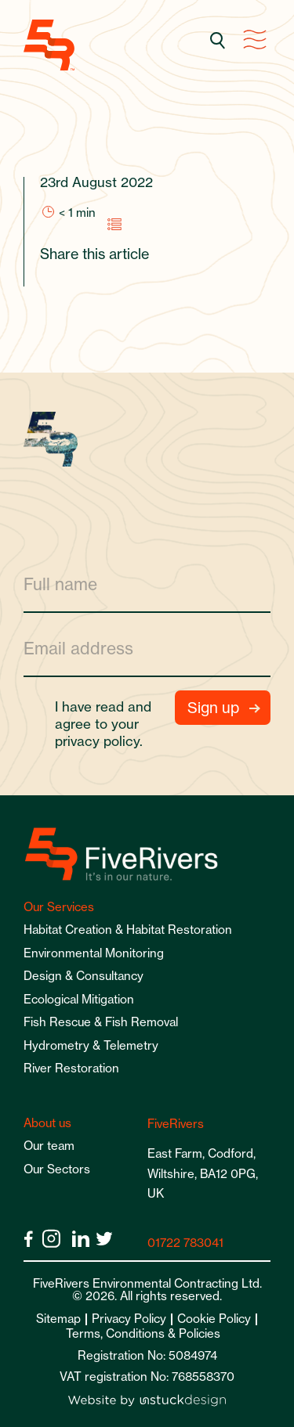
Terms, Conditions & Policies (143, 1333)
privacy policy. (99, 741)
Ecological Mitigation (79, 999)
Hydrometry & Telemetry (91, 1045)
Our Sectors (57, 1169)
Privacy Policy (129, 1318)
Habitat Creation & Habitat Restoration (128, 929)
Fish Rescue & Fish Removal (101, 1021)
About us (47, 1122)
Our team (49, 1145)
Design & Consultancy (83, 975)
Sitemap (58, 1318)
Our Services (59, 906)
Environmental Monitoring (94, 953)
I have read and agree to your (105, 723)
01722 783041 (185, 1242)
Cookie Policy (214, 1318)
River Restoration (71, 1068)
